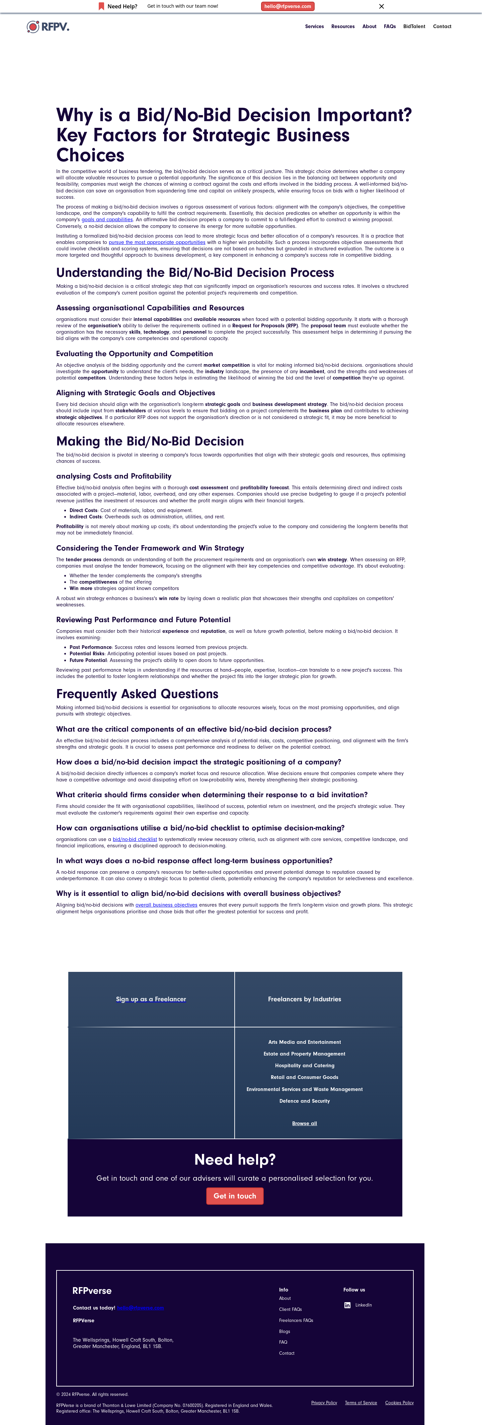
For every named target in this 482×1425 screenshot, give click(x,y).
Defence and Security (304, 1101)
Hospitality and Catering (304, 1066)
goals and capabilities (107, 220)
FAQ (283, 1342)
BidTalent (414, 26)
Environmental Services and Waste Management (305, 1089)
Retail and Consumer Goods (304, 1077)
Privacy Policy (324, 1403)
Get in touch (235, 1195)
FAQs (390, 26)
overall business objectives (166, 905)
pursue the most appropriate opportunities (157, 242)
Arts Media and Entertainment (304, 1042)
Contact (442, 26)
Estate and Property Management (304, 1054)
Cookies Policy (399, 1403)
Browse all (304, 1123)
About (370, 26)
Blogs (284, 1331)
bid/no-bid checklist (135, 839)
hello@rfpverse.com (287, 6)
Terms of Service (361, 1403)
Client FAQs (290, 1309)
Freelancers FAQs (296, 1320)
